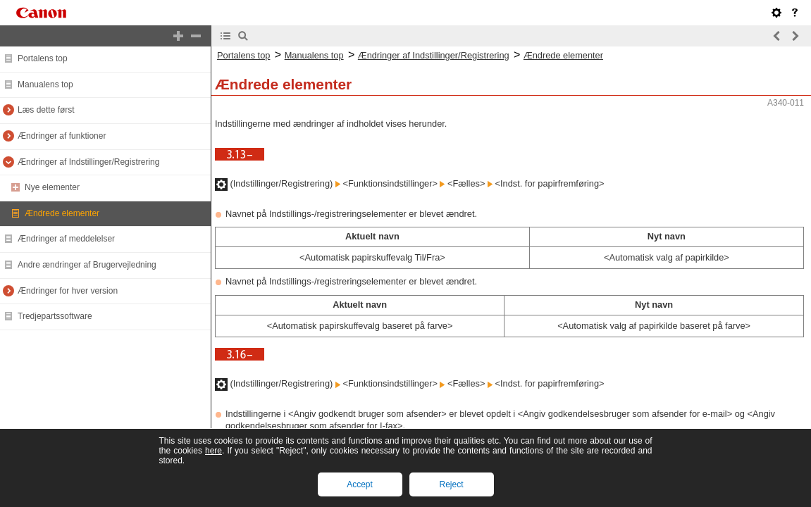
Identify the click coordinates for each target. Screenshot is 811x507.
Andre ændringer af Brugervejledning (87, 265)
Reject (451, 484)
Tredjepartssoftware (55, 316)
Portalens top (43, 58)
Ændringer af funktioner (62, 136)
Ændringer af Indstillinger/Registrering (88, 162)
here (213, 451)
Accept (360, 484)
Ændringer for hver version (68, 291)
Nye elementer (52, 187)
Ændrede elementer (62, 213)
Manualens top (45, 84)
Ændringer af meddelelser (66, 239)
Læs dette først (46, 110)
